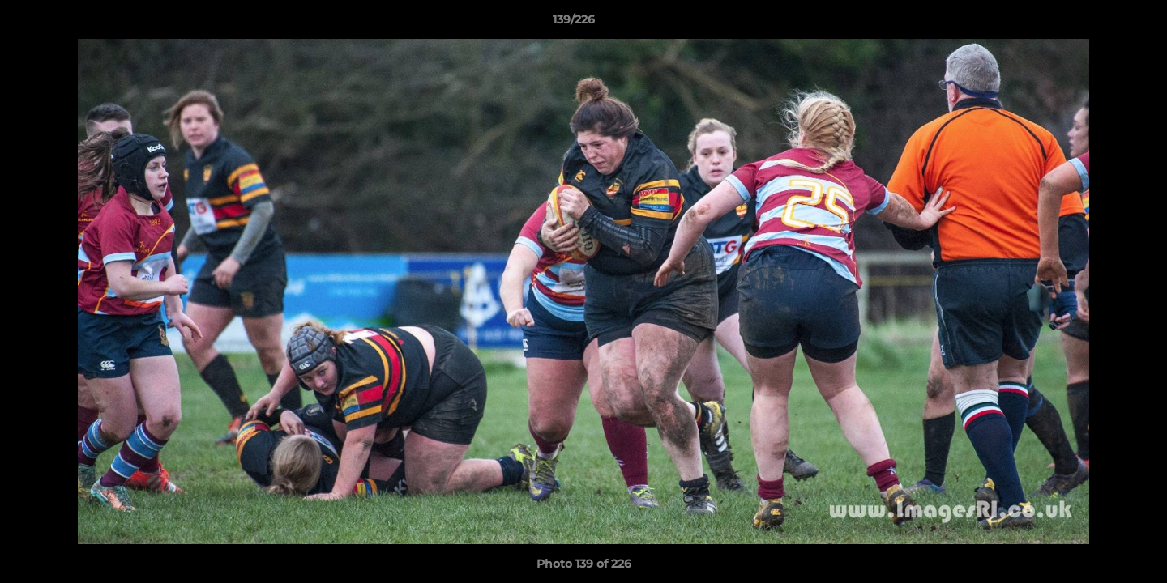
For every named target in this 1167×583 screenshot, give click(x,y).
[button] (1099, 23)
